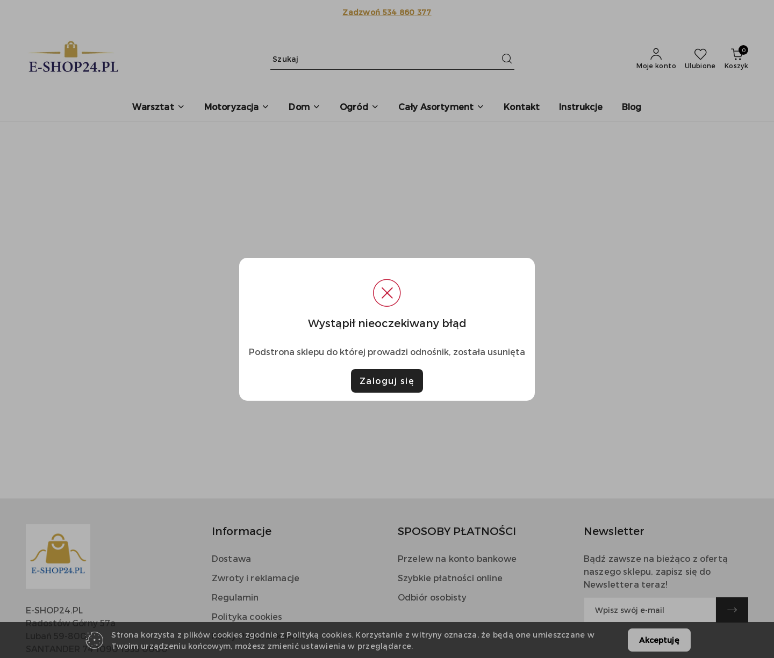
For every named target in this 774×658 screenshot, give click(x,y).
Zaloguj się (387, 380)
